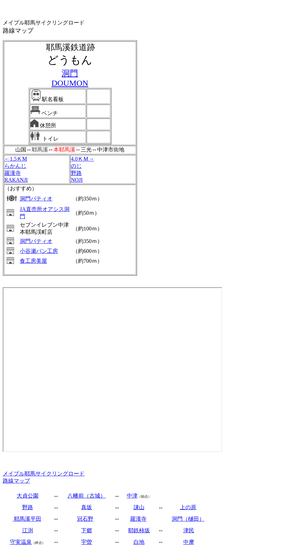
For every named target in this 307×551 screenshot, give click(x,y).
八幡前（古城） (86, 496)
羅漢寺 (138, 519)
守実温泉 (21, 542)
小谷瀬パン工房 (39, 251)
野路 (27, 507)
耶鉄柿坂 (139, 530)
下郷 (86, 530)
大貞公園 (28, 496)
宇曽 (86, 542)
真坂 (86, 507)
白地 (139, 542)
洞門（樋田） (188, 519)
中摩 (188, 542)
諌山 (139, 507)
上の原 (188, 507)
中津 (132, 496)
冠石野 (85, 519)
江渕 (27, 530)
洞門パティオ (36, 198)
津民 (188, 530)
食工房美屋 (33, 261)
